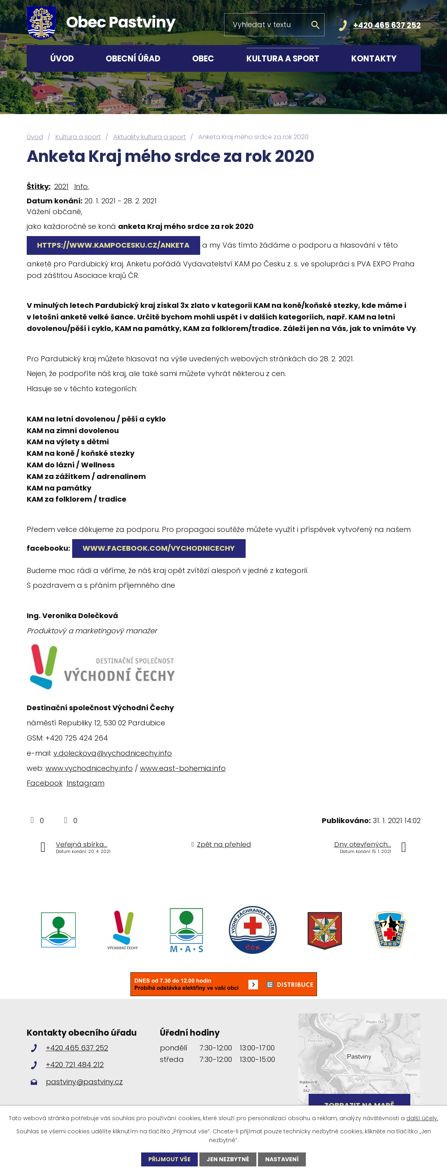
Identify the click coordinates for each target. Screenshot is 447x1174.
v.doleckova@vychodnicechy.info (112, 753)
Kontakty (374, 58)
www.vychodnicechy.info (89, 768)
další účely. (422, 1118)
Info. (81, 186)
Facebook (45, 783)
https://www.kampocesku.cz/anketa (113, 245)
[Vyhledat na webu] (274, 24)
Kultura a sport (282, 58)
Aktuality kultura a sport (149, 137)
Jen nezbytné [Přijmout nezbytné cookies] (228, 1159)
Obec (203, 58)
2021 (61, 186)
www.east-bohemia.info (183, 768)
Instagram (85, 783)
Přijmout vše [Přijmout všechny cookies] (169, 1159)
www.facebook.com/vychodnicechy (159, 548)
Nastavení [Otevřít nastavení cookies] (282, 1159)
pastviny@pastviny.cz (84, 1082)
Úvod (62, 58)
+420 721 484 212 (75, 1065)
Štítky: (39, 186)
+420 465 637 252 (387, 25)
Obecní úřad (133, 58)
